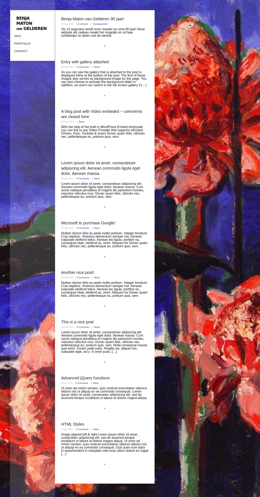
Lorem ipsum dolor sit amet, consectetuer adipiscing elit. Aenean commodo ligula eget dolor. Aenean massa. (100, 168)
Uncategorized (100, 24)
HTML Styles (72, 424)
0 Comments (83, 178)
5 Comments (83, 67)
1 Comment (82, 24)
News (97, 67)
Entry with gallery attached (85, 62)
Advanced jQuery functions (85, 378)
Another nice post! (77, 272)
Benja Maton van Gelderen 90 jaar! (92, 19)
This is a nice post (77, 322)
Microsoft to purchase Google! (88, 223)
